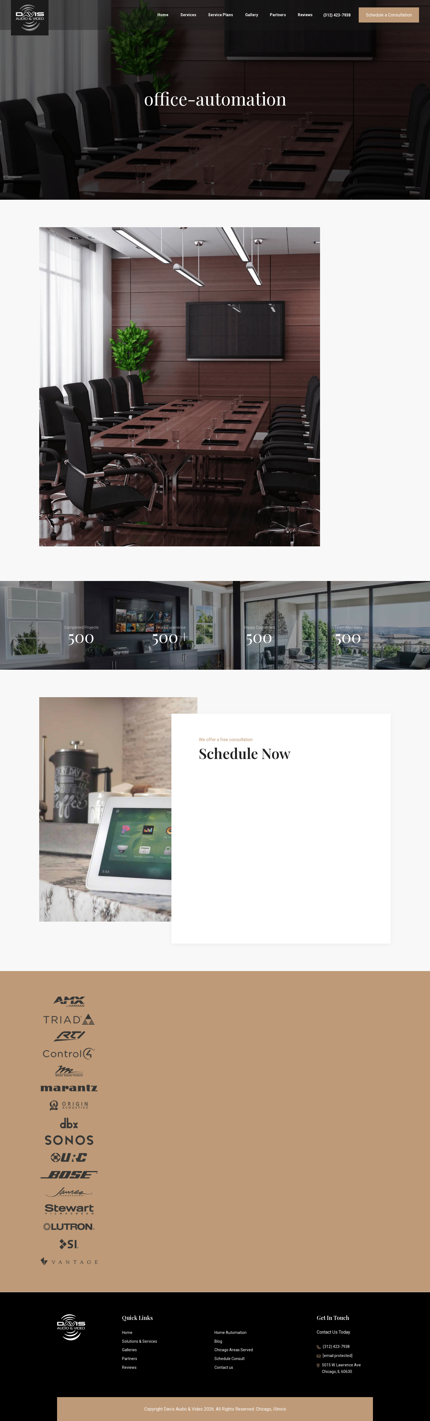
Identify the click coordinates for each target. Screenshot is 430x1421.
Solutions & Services (139, 1341)
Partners (279, 15)
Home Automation (230, 1332)
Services (193, 15)
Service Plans (224, 15)
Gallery (254, 15)
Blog (218, 1341)
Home (168, 15)
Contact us (223, 1367)
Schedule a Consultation (389, 15)
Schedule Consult (229, 1358)
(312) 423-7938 (336, 15)
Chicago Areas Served (233, 1350)
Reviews (306, 15)
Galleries (129, 1350)
